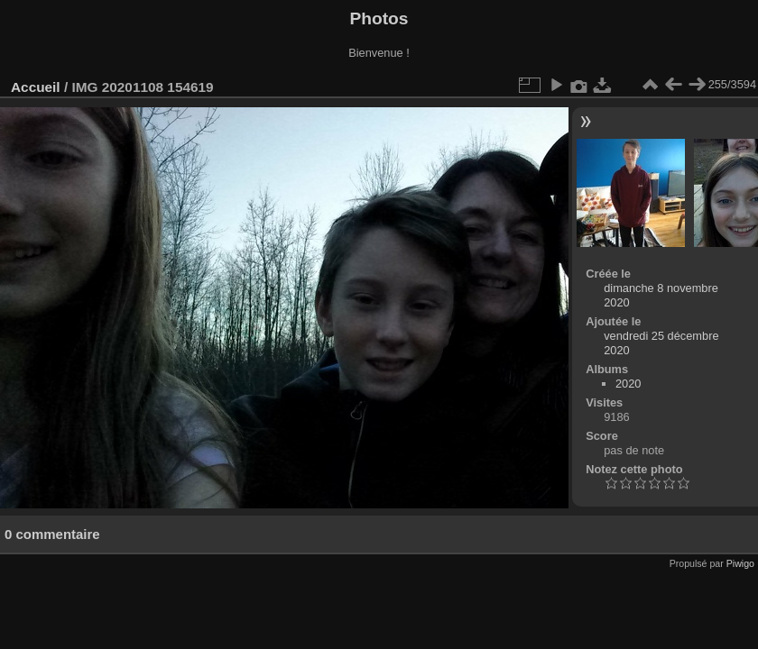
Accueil (35, 87)
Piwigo (740, 563)
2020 (628, 383)
